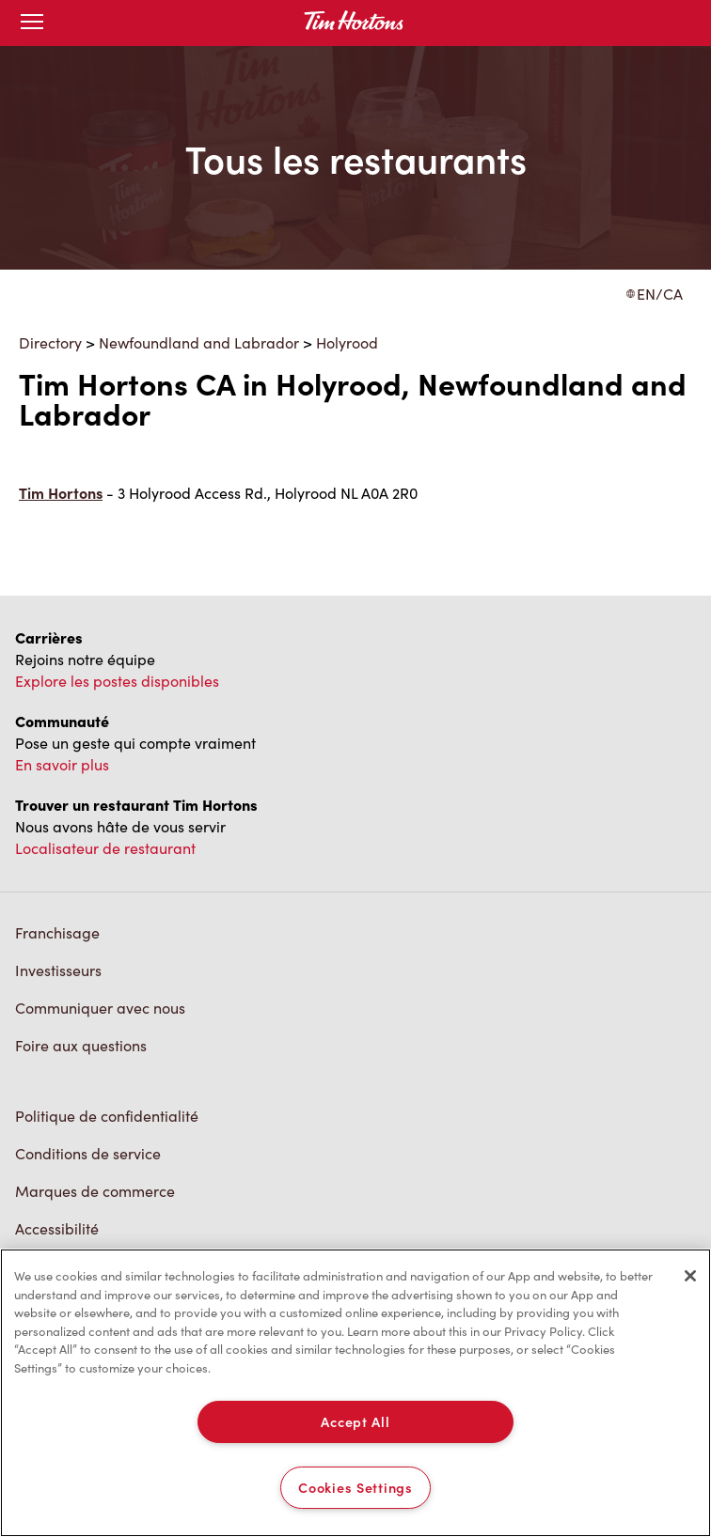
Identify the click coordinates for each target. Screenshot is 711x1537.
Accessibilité (57, 1228)
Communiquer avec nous (100, 1007)
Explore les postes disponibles (117, 681)
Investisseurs (58, 970)
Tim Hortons (61, 493)
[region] (355, 1393)
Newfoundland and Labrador (199, 342)
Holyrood (347, 342)
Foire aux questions (81, 1045)
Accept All (355, 1421)
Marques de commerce (95, 1191)
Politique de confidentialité (106, 1116)
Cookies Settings (355, 1487)
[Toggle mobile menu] (32, 23)
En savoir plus (62, 764)
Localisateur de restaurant (105, 848)
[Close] (690, 1275)
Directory (50, 342)
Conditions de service (88, 1153)
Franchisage (57, 932)
